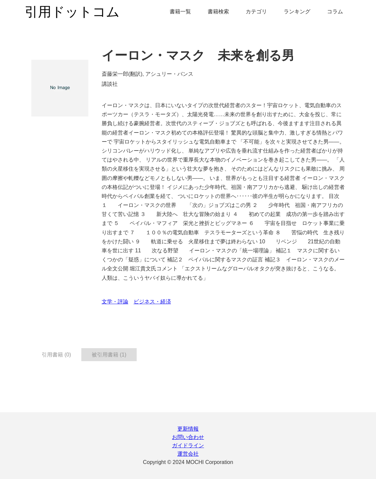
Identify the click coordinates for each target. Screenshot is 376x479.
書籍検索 (218, 11)
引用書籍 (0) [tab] (56, 354)
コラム (335, 11)
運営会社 (188, 454)
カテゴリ (256, 11)
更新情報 (188, 429)
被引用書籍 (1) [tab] (109, 354)
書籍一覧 (180, 11)
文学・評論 (115, 301)
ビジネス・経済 (152, 301)
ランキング (297, 11)
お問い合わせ (188, 437)
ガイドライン (188, 445)
